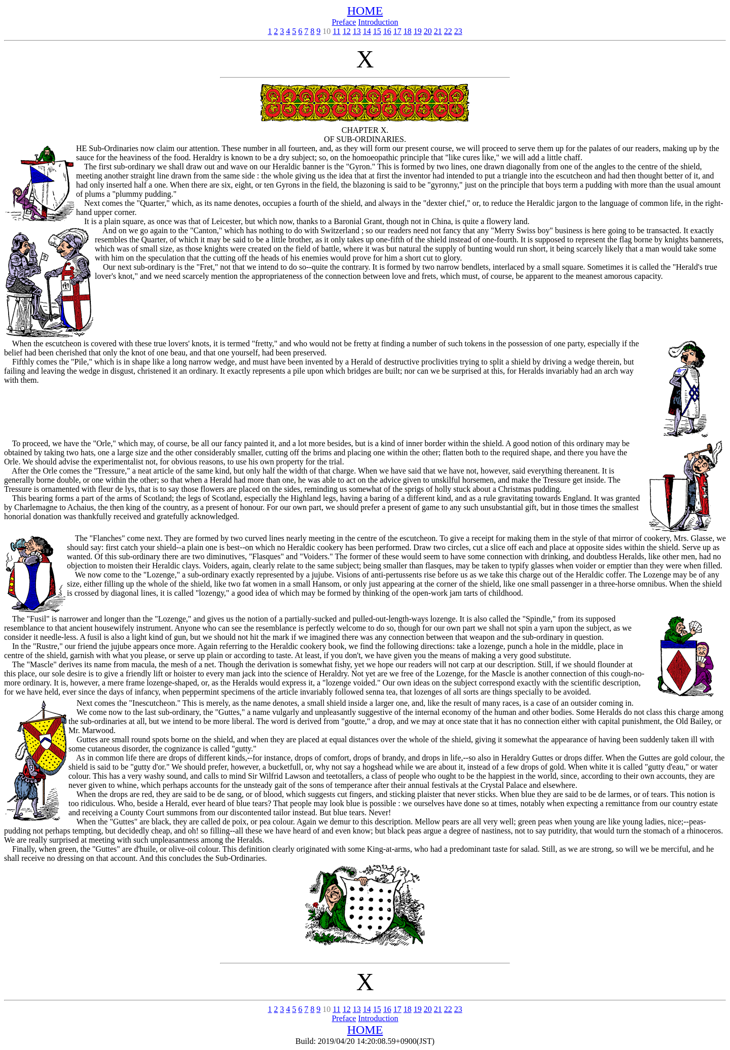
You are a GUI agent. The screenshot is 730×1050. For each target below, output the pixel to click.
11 (336, 31)
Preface (344, 22)
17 (397, 31)
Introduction (378, 22)
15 (377, 31)
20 (428, 31)
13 (357, 31)
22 (448, 31)
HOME (365, 10)
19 (418, 31)
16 (387, 31)
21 (438, 31)
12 (347, 31)
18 (408, 31)
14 (367, 31)
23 (458, 31)
